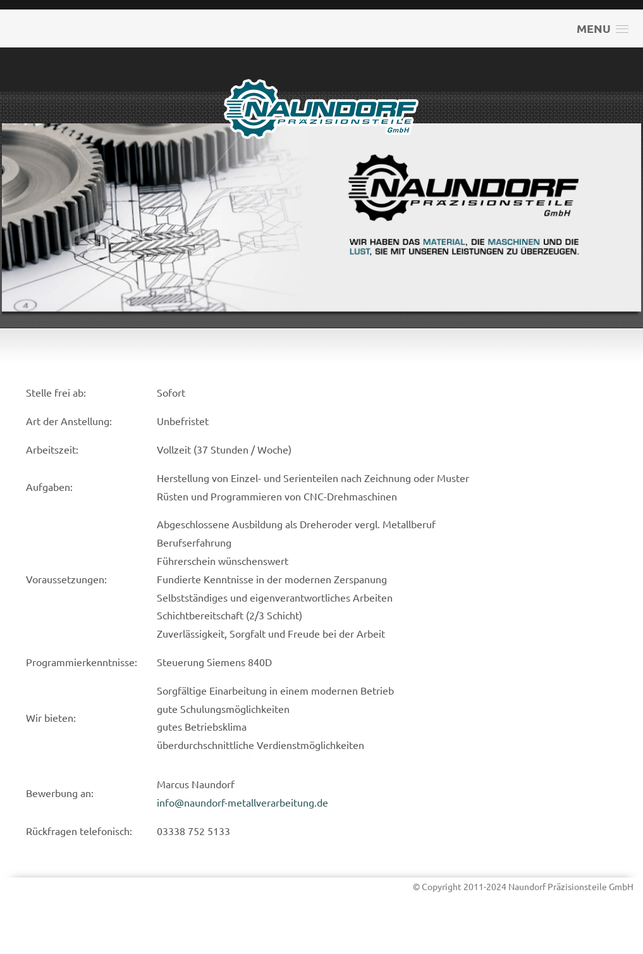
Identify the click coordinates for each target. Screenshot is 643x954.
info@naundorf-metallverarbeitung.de (242, 802)
